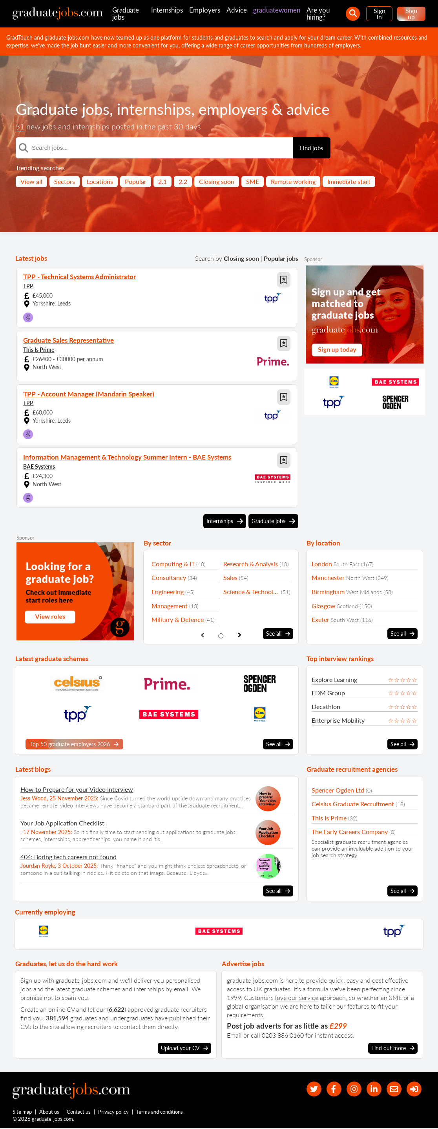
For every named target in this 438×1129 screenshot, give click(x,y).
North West (360, 577)
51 (20, 126)
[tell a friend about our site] (392, 1089)
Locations (100, 181)
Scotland (347, 606)
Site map (22, 1112)
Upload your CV (184, 1048)
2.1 (162, 181)
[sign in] (413, 1089)
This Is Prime (38, 349)
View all (31, 181)
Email (234, 1034)
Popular (135, 181)
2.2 (183, 181)
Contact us (79, 1112)
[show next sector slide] (240, 635)
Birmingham (328, 591)
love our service (296, 997)
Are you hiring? (318, 13)
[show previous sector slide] (202, 635)
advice (314, 109)
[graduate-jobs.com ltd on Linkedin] (371, 1089)
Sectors (64, 181)
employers (237, 109)
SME (252, 181)
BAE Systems (39, 466)
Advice (236, 10)
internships (157, 109)
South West (345, 619)
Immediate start (348, 181)
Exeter (320, 619)
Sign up (411, 13)
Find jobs (311, 147)
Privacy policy (114, 1112)
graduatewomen (276, 10)
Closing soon (216, 181)
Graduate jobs (125, 13)
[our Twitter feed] (308, 1089)
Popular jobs (281, 258)
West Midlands (364, 592)
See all (278, 634)
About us (50, 1112)
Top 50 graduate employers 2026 (74, 744)
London (322, 563)
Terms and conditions (160, 1112)
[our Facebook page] (329, 1089)
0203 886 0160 (283, 1034)
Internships (167, 10)
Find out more (392, 1048)
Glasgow (324, 605)
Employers (204, 10)
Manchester (328, 577)
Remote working (293, 181)
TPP (28, 285)
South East (347, 564)
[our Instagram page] (350, 1089)
